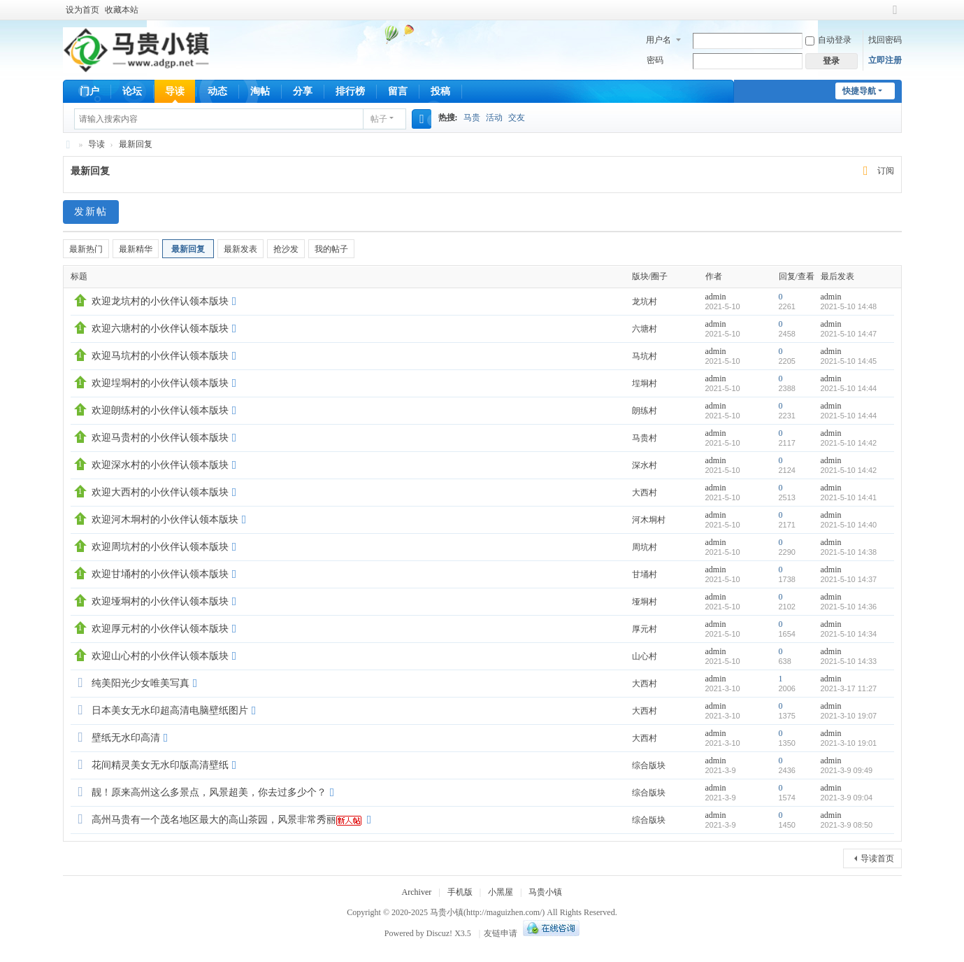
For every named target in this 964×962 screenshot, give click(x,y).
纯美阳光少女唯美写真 (140, 683)
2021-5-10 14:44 (849, 388)
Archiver (417, 892)
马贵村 (644, 438)
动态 (217, 91)
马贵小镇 (68, 144)
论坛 (132, 91)
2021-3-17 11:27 (849, 688)
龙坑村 (644, 301)
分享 (302, 91)
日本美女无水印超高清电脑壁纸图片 (170, 710)
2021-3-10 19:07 (849, 716)
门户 (89, 91)
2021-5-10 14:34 (849, 634)
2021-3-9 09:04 (847, 797)
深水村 (644, 465)
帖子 (379, 119)
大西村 (644, 492)
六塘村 (644, 329)
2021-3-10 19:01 (849, 743)
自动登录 (828, 40)
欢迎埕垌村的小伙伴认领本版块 (160, 383)
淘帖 (260, 91)
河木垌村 (649, 520)
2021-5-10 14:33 (849, 661)
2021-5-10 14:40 (849, 525)
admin (715, 297)
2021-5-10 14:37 (849, 579)
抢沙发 (285, 249)
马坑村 (644, 356)
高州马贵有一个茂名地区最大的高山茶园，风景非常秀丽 (214, 819)
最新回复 (135, 144)
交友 (516, 117)
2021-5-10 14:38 (849, 552)
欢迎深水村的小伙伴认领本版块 (160, 465)
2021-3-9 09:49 (847, 770)
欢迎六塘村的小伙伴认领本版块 (160, 328)
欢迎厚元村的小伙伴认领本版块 (160, 628)
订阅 (885, 171)
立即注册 (885, 60)
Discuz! (439, 933)
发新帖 (91, 211)
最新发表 (240, 249)
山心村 (644, 656)
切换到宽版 (895, 15)
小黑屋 (500, 892)
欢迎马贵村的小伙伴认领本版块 (160, 437)
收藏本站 (121, 10)
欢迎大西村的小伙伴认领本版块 (160, 492)
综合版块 (649, 765)
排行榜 (350, 91)
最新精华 (135, 249)
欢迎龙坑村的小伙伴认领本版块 (160, 301)
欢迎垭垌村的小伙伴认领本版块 (160, 601)
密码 (655, 60)
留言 (398, 91)
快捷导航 (859, 91)
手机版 (460, 892)
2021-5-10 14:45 (849, 361)
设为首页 (82, 10)
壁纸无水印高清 (126, 738)
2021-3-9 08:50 (847, 825)
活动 (494, 117)
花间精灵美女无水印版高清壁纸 (160, 765)
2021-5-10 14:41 (849, 497)
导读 (175, 91)
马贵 (471, 117)
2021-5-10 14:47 (849, 334)
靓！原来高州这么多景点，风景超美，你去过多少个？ (209, 792)
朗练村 (644, 411)
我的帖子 (331, 249)
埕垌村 (644, 383)
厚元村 (644, 629)
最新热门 (86, 249)
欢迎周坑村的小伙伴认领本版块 (160, 547)
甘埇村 (644, 574)
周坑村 (644, 547)
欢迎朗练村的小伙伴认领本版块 (160, 410)
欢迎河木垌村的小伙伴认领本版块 (165, 519)
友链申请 (500, 933)
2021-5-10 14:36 (849, 606)
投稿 (440, 91)
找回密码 (885, 40)
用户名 (658, 40)
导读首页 (877, 858)
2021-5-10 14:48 (849, 306)
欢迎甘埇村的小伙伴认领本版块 (160, 574)
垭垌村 (644, 602)
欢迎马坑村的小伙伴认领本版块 (160, 356)
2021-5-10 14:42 (849, 443)
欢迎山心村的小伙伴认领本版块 (160, 656)
